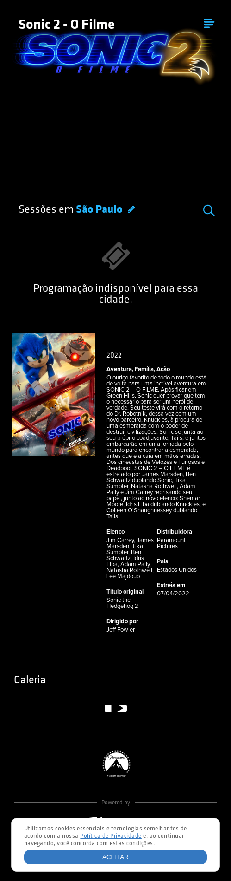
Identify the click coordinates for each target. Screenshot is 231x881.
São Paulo (100, 209)
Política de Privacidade (111, 836)
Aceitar (115, 857)
